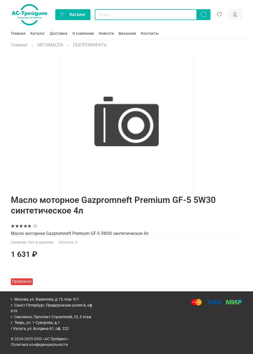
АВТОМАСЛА (50, 44)
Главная (18, 33)
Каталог (73, 14)
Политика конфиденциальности (39, 344)
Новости (106, 33)
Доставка (58, 33)
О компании (83, 33)
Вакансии (127, 33)
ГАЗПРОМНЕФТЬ (90, 44)
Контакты (150, 33)
